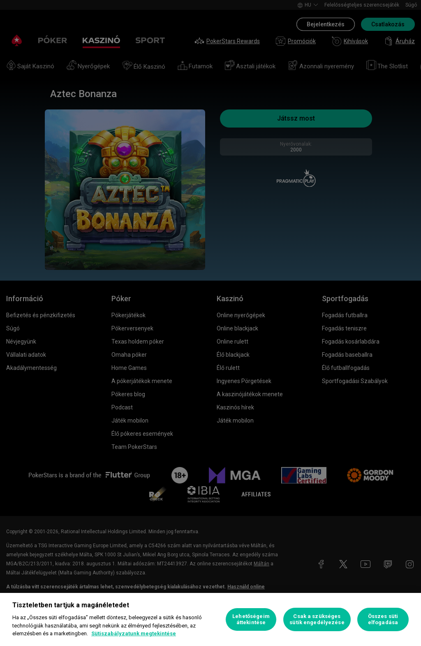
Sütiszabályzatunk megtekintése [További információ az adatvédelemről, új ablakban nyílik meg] (133, 633)
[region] (210, 619)
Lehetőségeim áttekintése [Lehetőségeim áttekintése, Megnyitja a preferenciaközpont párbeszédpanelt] (251, 619)
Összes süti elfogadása (383, 619)
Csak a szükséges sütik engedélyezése (316, 619)
